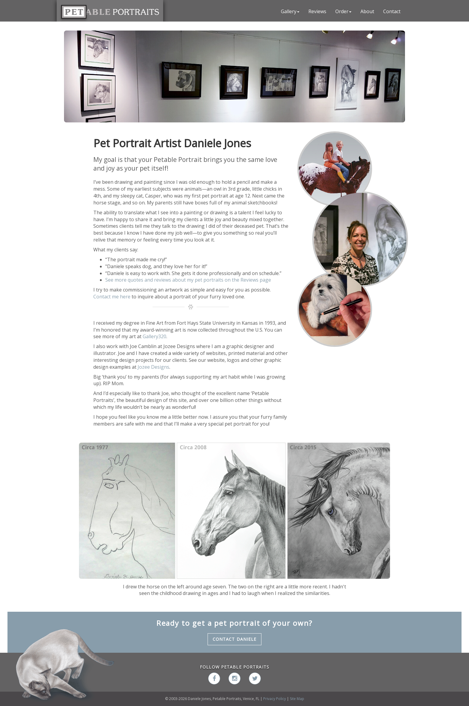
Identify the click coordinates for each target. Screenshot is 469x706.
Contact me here (112, 296)
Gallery (290, 11)
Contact (392, 11)
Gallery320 (154, 336)
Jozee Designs (153, 367)
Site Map (297, 698)
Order (343, 11)
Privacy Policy (274, 698)
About (367, 11)
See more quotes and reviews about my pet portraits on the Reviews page (188, 280)
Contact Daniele (235, 639)
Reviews (317, 11)
